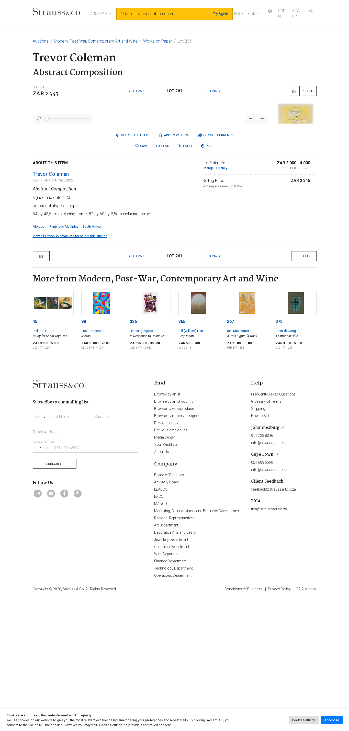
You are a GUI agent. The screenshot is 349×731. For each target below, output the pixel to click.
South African (93, 361)
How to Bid (260, 550)
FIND (251, 14)
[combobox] (40, 549)
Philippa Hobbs (44, 465)
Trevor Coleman (51, 308)
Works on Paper (157, 41)
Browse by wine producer (174, 543)
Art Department (166, 659)
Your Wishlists (166, 579)
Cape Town (262, 589)
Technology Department (173, 702)
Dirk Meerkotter (238, 465)
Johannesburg (265, 562)
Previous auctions (169, 557)
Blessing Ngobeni (143, 465)
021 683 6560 (262, 597)
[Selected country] (38, 582)
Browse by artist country (174, 536)
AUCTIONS (99, 14)
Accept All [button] (332, 720)
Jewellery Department (171, 674)
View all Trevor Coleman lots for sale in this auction (70, 370)
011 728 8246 (262, 570)
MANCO (160, 638)
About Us (161, 586)
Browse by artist (167, 528)
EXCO (158, 631)
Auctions (40, 41)
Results (308, 91)
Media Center (164, 572)
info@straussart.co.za (269, 577)
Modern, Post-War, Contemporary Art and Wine (96, 41)
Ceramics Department (171, 681)
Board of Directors (169, 609)
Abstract (39, 361)
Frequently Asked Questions (273, 528)
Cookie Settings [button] (304, 720)
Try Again (220, 14)
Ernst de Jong (286, 465)
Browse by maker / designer (176, 550)
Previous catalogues (170, 564)
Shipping (258, 543)
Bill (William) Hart (190, 465)
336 (133, 455)
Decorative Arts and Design (175, 667)
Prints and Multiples (64, 361)
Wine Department (168, 688)
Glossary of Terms (266, 536)
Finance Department (170, 695)
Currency (215, 269)
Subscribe (54, 598)
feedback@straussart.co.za (273, 624)
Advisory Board (166, 616)
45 (35, 455)
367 (230, 455)
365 (181, 455)
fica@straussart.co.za (269, 643)
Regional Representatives (174, 652)
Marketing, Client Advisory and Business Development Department (206, 645)
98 (83, 455)
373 (279, 455)
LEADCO (160, 624)
